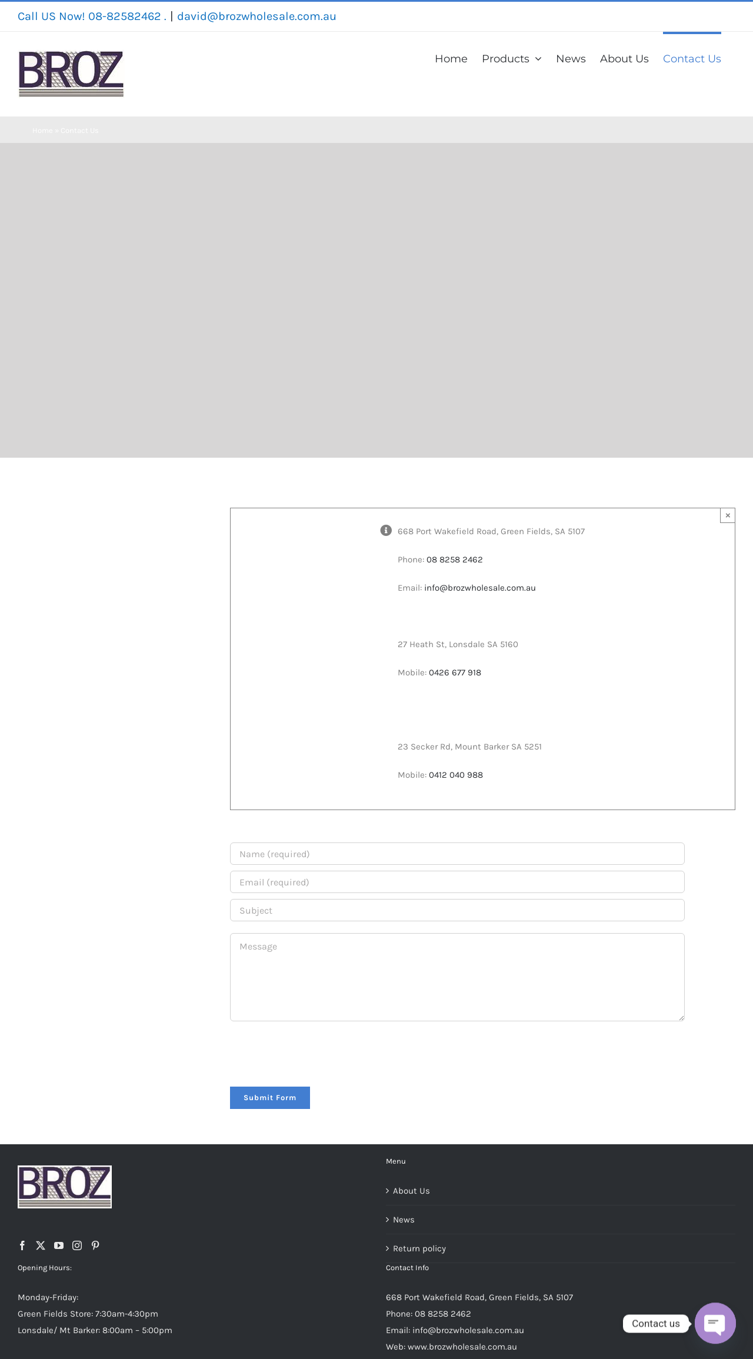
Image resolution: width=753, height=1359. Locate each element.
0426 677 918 (455, 672)
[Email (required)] (457, 882)
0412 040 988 (456, 775)
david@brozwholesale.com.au (256, 16)
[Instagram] (77, 1245)
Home (42, 130)
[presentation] (319, 1052)
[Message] (457, 977)
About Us (411, 1190)
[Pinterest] (95, 1245)
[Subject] (457, 910)
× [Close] (728, 515)
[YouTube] (59, 1245)
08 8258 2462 (455, 559)
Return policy (419, 1248)
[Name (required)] (457, 853)
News (404, 1219)
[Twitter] (40, 1245)
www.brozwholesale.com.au (462, 1346)
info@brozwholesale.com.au (480, 587)
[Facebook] (22, 1245)
